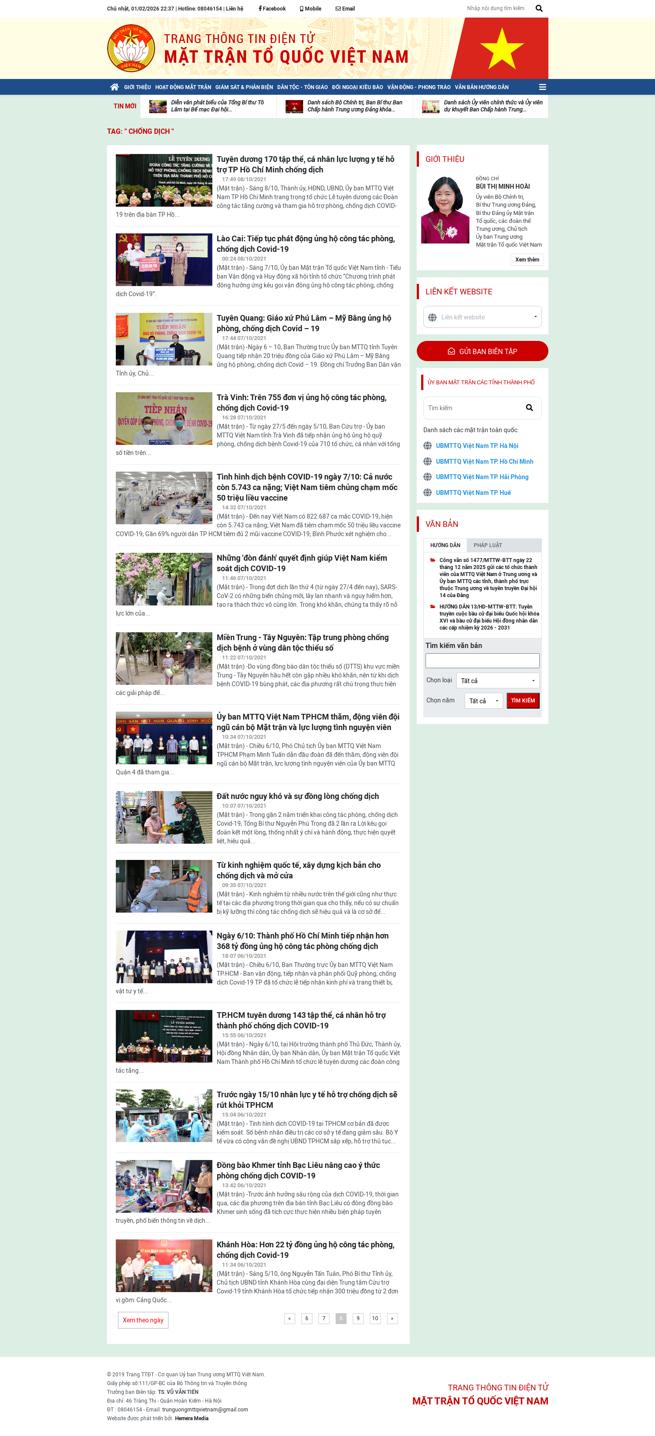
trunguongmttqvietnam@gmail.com (205, 1410)
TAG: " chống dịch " (140, 131)
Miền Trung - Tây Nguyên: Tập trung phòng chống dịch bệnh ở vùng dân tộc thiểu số (303, 642)
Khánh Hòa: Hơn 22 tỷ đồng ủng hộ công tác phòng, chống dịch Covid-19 (305, 1250)
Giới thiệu (445, 159)
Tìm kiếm (523, 701)
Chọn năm (440, 700)
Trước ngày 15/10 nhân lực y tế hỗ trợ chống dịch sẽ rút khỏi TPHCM (307, 1100)
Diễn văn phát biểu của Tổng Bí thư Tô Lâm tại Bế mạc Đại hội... (217, 106)
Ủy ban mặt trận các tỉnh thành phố (481, 382)
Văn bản (442, 524)
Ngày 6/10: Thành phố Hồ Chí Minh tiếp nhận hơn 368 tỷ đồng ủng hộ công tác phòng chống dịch (303, 941)
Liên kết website (459, 291)
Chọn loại (439, 680)
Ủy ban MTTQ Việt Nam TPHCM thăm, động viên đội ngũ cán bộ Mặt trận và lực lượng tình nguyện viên (308, 722)
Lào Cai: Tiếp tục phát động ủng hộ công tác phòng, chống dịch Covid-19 (306, 244)
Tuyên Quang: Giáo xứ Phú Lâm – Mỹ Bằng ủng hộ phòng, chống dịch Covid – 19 (304, 323)
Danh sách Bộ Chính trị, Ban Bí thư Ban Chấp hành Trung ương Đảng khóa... (355, 106)
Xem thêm (527, 260)
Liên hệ (234, 9)
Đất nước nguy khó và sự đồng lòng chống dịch (298, 796)
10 (375, 1318)
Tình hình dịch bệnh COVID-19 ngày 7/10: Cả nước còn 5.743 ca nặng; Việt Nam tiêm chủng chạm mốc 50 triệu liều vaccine (307, 487)
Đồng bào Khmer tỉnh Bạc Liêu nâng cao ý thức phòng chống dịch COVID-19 (298, 1170)
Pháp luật (488, 545)
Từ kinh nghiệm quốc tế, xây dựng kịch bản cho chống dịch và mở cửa (299, 870)
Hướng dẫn (445, 545)
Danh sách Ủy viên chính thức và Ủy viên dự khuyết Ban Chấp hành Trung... (493, 106)
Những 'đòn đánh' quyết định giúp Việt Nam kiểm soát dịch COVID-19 (302, 563)
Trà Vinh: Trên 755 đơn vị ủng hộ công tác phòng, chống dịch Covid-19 (302, 402)
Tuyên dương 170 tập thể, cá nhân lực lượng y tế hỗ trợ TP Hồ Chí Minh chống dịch (305, 164)
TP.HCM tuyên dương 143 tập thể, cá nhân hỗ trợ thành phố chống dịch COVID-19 (301, 1020)
